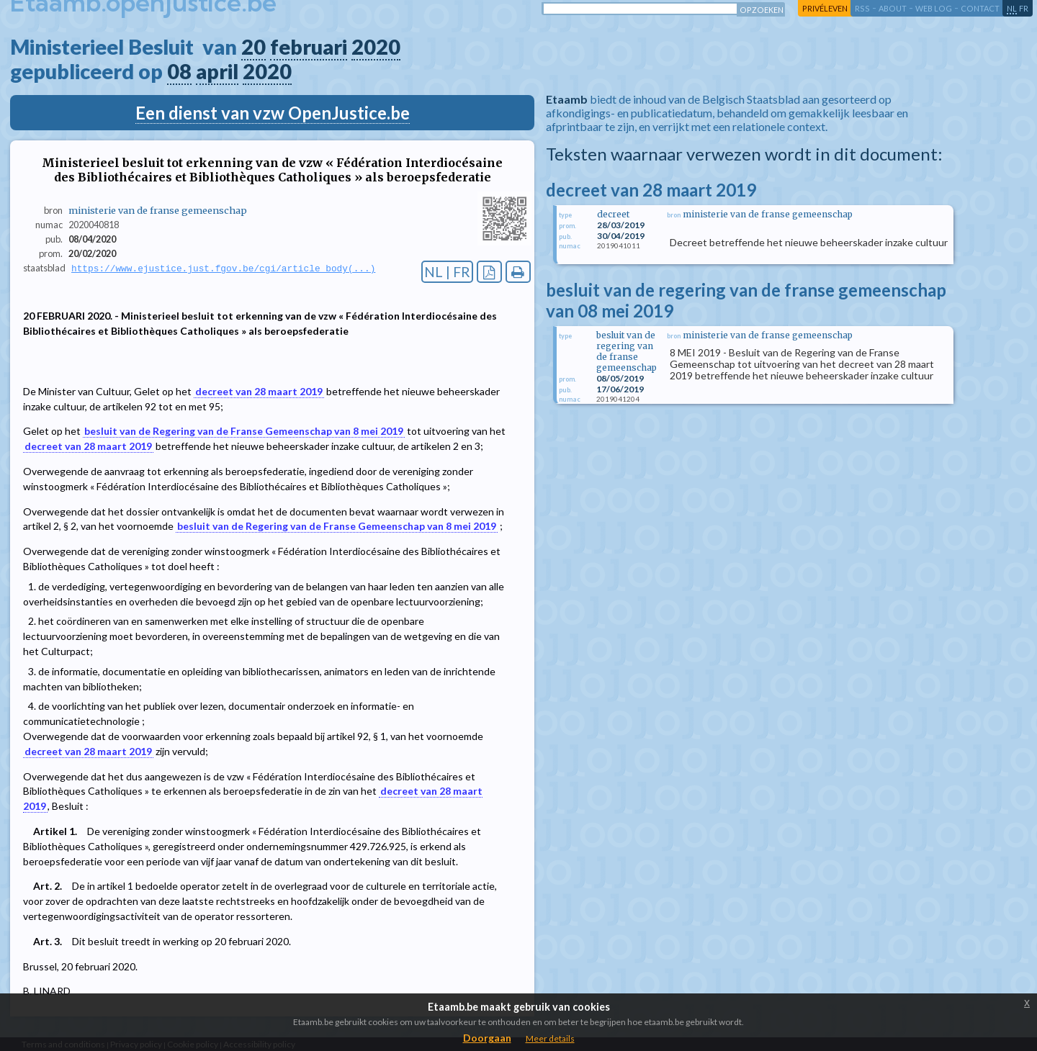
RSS (862, 8)
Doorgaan (487, 1038)
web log (933, 8)
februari (308, 47)
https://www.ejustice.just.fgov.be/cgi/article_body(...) (223, 268)
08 (179, 71)
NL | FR (447, 271)
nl (1012, 8)
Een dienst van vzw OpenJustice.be (272, 112)
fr (1023, 8)
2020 (375, 47)
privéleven (825, 8)
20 (253, 47)
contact (980, 8)
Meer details (550, 1038)
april (217, 71)
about (893, 8)
